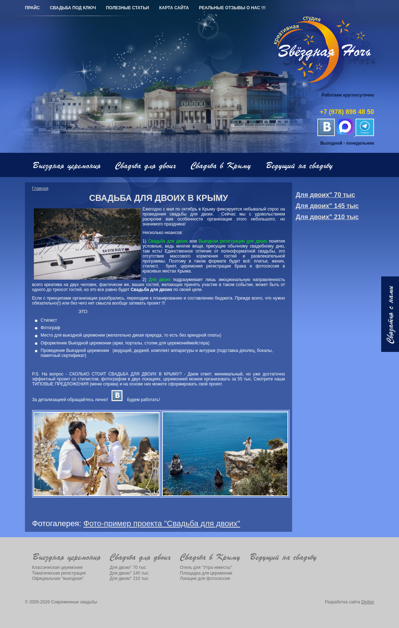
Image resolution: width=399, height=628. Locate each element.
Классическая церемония (57, 567)
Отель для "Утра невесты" (206, 567)
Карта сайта (174, 7)
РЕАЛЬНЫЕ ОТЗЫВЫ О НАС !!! (232, 7)
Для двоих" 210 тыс (327, 216)
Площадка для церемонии (206, 573)
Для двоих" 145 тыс (327, 205)
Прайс (32, 7)
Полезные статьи (127, 7)
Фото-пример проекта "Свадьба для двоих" (161, 523)
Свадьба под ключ (73, 7)
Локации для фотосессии (205, 578)
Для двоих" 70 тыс (325, 194)
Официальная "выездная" (58, 578)
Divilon (367, 602)
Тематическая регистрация (59, 573)
